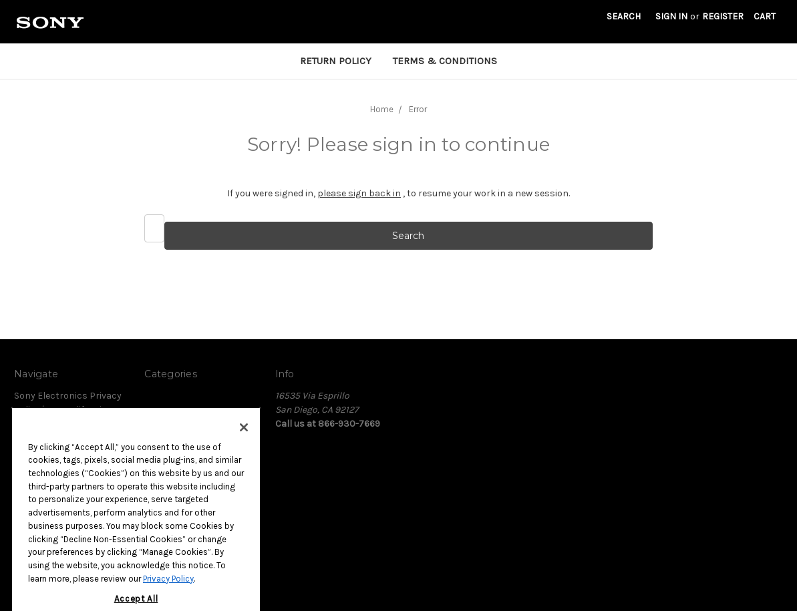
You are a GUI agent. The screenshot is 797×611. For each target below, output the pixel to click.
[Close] (244, 440)
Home (381, 109)
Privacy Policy (168, 591)
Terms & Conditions (445, 61)
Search (624, 16)
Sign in (671, 16)
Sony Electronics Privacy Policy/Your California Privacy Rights (68, 409)
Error (418, 109)
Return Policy (335, 61)
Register (723, 16)
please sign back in (359, 193)
